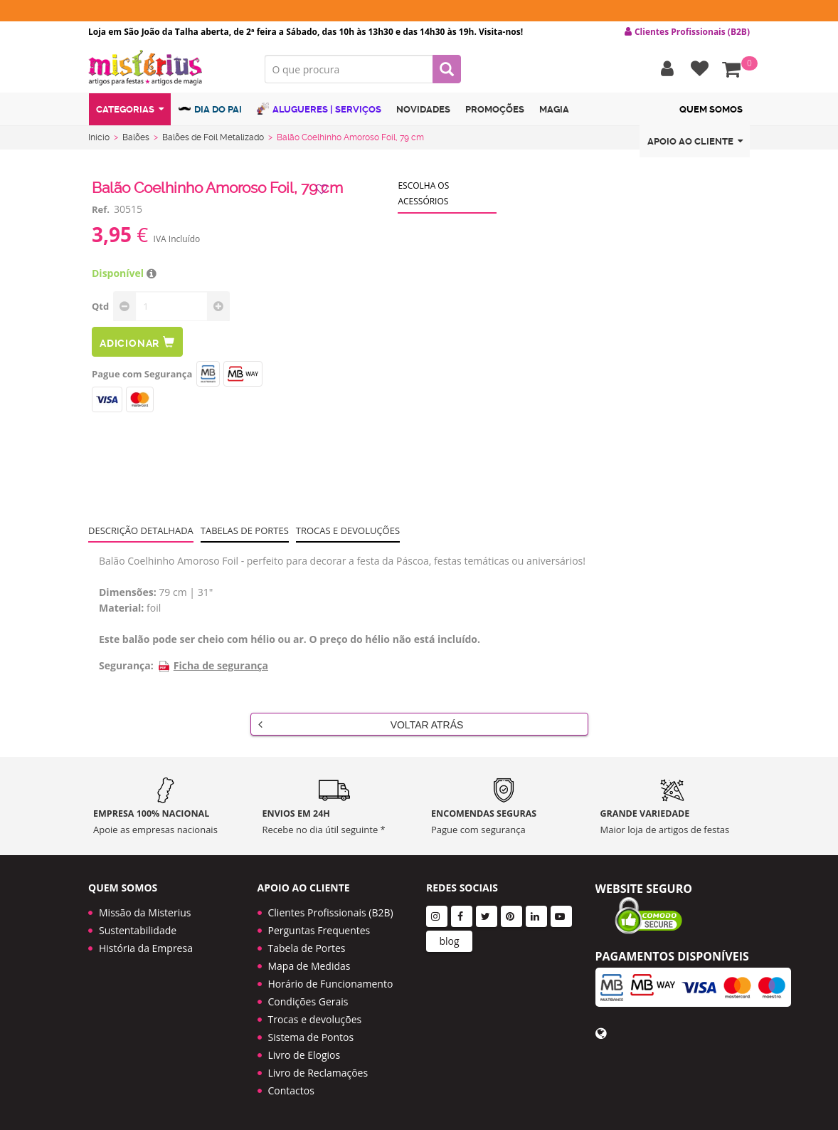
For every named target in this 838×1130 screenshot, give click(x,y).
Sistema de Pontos (311, 1037)
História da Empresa (146, 948)
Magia (554, 109)
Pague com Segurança (142, 373)
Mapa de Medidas (309, 966)
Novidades (423, 109)
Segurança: (126, 665)
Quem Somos (711, 109)
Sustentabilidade (137, 930)
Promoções (494, 109)
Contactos (291, 1090)
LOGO (165, 67)
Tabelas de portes (245, 530)
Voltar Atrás (361, 724)
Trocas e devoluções (348, 530)
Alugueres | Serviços (319, 109)
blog (449, 941)
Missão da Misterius (145, 912)
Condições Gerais (308, 1001)
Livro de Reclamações (318, 1072)
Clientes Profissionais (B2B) (330, 912)
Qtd (100, 306)
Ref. (101, 209)
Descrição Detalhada (140, 530)
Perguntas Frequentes (319, 930)
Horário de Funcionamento (330, 983)
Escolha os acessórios (423, 193)
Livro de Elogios (304, 1055)
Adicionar (137, 342)
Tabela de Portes (307, 948)
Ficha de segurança (212, 665)
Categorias (130, 109)
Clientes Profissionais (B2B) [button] (687, 32)
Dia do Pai (210, 109)
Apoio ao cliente (695, 141)
